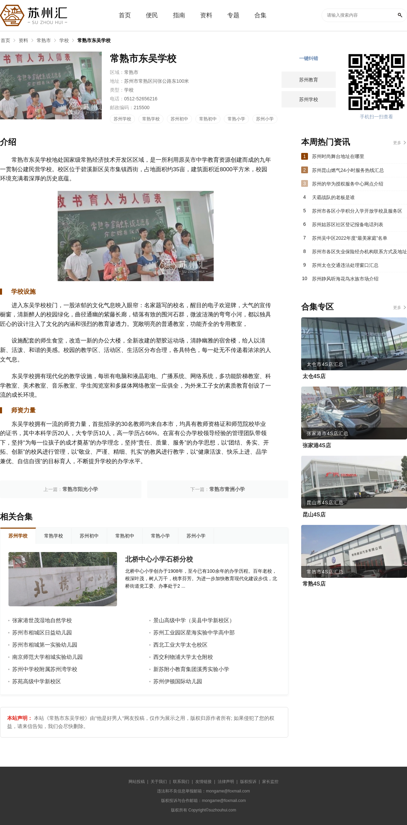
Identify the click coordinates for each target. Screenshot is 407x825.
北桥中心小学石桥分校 (159, 559)
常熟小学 (236, 118)
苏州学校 (122, 118)
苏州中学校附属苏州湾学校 (44, 669)
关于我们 (159, 781)
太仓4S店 (314, 376)
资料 (23, 40)
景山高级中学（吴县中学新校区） (194, 620)
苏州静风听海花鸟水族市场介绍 (345, 278)
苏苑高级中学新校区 (36, 681)
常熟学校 (151, 118)
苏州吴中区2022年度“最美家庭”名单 (349, 238)
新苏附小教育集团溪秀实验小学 (191, 669)
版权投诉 (248, 781)
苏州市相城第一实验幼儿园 (44, 645)
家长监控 (270, 781)
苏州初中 (179, 118)
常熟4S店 (314, 584)
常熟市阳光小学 (80, 489)
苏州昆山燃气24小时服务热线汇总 (348, 170)
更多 (397, 142)
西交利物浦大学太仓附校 (183, 657)
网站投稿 (137, 781)
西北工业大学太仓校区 (180, 645)
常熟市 (44, 40)
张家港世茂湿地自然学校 (42, 620)
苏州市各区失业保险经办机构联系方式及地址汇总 (359, 253)
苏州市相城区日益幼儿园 (42, 632)
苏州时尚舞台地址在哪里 (338, 156)
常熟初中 (208, 118)
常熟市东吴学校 (94, 40)
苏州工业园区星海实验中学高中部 (194, 632)
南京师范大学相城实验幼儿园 (47, 657)
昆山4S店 (314, 514)
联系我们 (181, 781)
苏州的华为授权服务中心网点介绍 (347, 183)
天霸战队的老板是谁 (333, 197)
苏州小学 (265, 118)
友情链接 (203, 781)
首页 (5, 40)
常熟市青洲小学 (227, 489)
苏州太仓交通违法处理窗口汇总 (345, 265)
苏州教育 (308, 79)
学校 (64, 40)
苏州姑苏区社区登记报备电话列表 (347, 224)
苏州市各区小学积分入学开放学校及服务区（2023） (357, 213)
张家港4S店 (317, 445)
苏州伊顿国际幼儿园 (177, 681)
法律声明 (226, 781)
